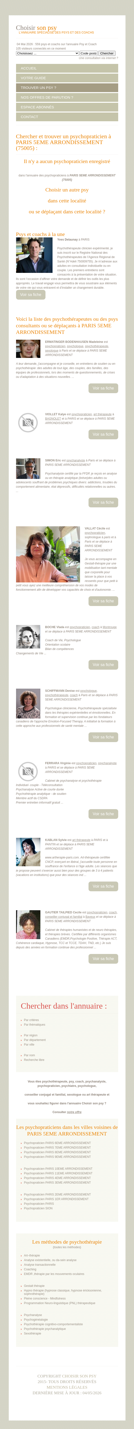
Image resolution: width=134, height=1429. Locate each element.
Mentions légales (67, 1387)
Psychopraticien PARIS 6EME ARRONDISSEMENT (57, 1143)
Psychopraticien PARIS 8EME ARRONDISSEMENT (57, 1152)
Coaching (30, 1269)
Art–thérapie (32, 1255)
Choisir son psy (79, 1376)
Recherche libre (34, 1060)
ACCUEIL (29, 68)
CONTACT (29, 117)
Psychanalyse (33, 1315)
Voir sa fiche (30, 295)
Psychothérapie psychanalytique (45, 1329)
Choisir (36, 27)
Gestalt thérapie (34, 1286)
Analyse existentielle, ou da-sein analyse (50, 1260)
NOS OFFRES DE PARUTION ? (47, 97)
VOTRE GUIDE (33, 78)
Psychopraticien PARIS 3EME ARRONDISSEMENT (57, 1182)
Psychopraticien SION (38, 1208)
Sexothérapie (32, 1333)
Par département (35, 1040)
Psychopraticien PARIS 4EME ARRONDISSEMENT (57, 1178)
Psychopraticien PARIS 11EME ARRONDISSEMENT (58, 1173)
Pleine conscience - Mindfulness (45, 1298)
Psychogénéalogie (36, 1319)
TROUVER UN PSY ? (38, 88)
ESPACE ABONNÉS (37, 107)
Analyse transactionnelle (40, 1264)
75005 (67, 180)
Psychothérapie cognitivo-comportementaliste (53, 1324)
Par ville (29, 1044)
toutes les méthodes (67, 1247)
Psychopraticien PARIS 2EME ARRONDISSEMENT (57, 1194)
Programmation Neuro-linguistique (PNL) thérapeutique (59, 1303)
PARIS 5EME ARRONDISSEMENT (93, 175)
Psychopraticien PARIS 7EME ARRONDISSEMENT (57, 1147)
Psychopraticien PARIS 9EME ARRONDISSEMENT (57, 1157)
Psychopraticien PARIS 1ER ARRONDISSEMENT (56, 1199)
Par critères (31, 1020)
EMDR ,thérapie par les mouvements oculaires (54, 1274)
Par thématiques (34, 1024)
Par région (30, 1035)
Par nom (29, 1055)
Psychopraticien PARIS (39, 1203)
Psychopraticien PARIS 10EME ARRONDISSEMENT (58, 1168)
